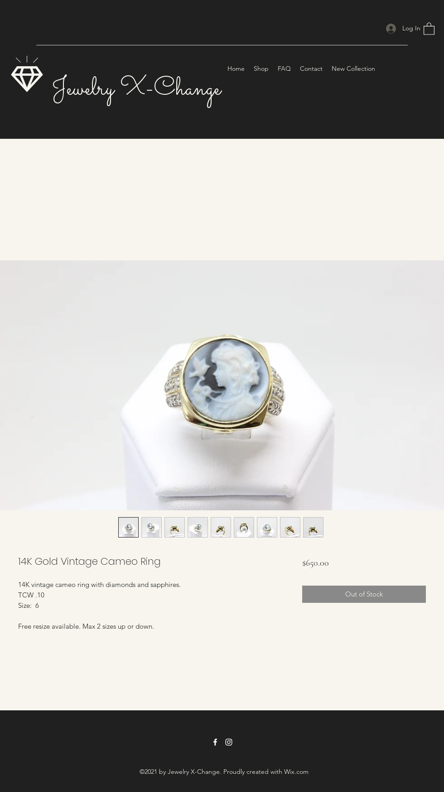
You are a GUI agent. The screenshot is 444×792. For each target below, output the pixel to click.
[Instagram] (228, 742)
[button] (429, 28)
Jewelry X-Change (136, 89)
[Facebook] (215, 742)
